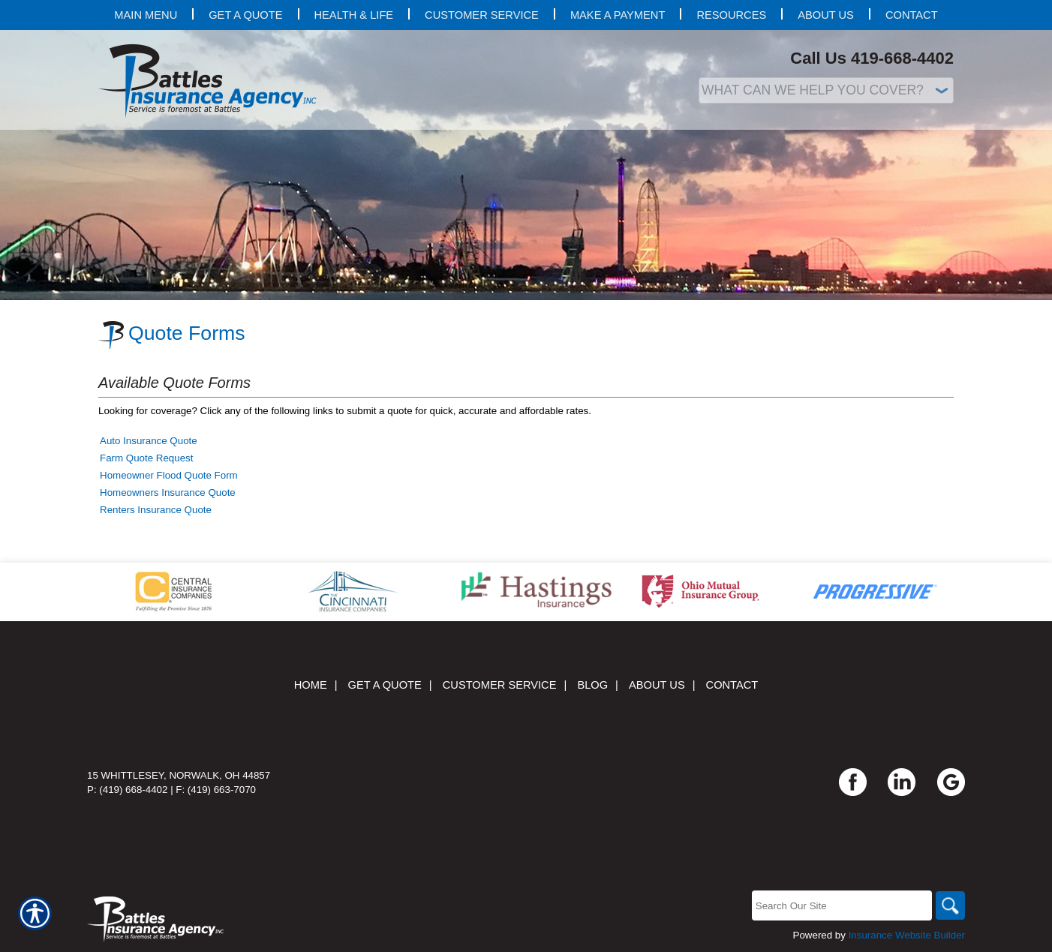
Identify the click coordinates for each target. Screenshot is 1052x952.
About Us (657, 685)
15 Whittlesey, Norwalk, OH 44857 (178, 775)
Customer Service (500, 685)
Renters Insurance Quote (156, 509)
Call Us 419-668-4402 (872, 58)
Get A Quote (385, 685)
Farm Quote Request (146, 458)
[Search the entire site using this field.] (840, 905)
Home (310, 685)
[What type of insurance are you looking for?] (826, 90)
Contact (732, 685)
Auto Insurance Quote (148, 440)
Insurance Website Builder (907, 935)
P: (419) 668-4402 (127, 789)
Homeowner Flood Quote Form (169, 475)
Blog (592, 685)
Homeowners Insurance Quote (168, 492)
